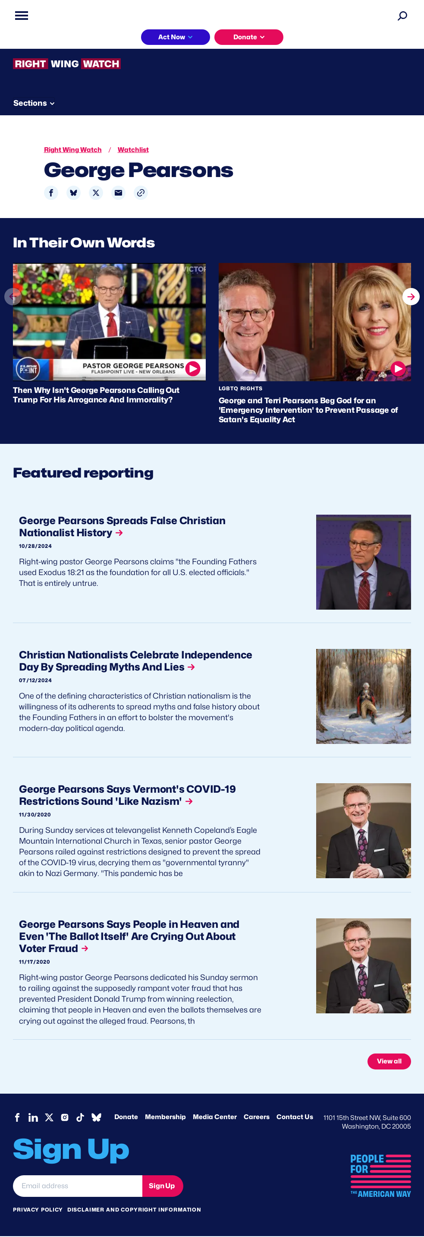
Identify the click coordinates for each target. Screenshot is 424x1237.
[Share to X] (96, 193)
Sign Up (162, 1187)
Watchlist (133, 150)
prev (13, 312)
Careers (257, 1118)
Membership (165, 1118)
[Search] (402, 15)
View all (389, 1062)
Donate (245, 37)
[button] (141, 193)
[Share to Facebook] (51, 193)
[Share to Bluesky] (73, 193)
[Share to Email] (118, 193)
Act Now (171, 37)
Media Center (215, 1118)
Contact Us (294, 1118)
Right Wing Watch (73, 150)
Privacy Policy (38, 1211)
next (411, 295)
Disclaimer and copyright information (134, 1211)
